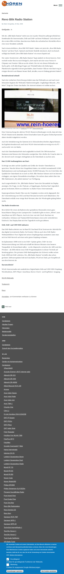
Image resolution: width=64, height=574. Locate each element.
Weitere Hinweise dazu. (37, 128)
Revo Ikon (7, 513)
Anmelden (5, 296)
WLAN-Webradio (8, 278)
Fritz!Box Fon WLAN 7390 (13, 435)
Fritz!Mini (7, 442)
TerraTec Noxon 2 (10, 534)
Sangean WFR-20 (10, 524)
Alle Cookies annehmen (48, 571)
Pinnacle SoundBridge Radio (14, 492)
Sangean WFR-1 (10, 520)
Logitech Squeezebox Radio (14, 464)
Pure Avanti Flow (10, 496)
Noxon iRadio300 (10, 481)
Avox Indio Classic (10, 393)
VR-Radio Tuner (9, 542)
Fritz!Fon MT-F (9, 439)
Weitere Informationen (16, 555)
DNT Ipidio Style (9, 428)
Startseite (5, 13)
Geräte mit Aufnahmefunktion (12, 361)
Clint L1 (6, 411)
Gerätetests (6, 321)
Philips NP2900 (9, 485)
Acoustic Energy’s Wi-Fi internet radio (17, 372)
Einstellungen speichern (15, 571)
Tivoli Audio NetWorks (11, 538)
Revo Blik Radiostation (12, 506)
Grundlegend (15, 559)
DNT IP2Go (8, 421)
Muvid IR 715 (8, 467)
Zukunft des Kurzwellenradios (12, 348)
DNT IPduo (8, 425)
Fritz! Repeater (9, 432)
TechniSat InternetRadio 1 (13, 527)
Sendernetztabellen (9, 335)
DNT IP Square (9, 418)
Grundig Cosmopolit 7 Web (13, 446)
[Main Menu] (57, 5)
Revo (3, 290)
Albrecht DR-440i (10, 379)
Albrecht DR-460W (10, 382)
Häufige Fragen (7, 324)
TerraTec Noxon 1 (10, 531)
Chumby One (8, 407)
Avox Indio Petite (10, 396)
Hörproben (6, 328)
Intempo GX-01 (9, 453)
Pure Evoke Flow (10, 499)
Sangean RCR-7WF (11, 517)
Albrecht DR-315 (10, 375)
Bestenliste (6, 358)
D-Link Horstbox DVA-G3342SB (15, 414)
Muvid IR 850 (8, 474)
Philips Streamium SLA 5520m (14, 488)
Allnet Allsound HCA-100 (12, 386)
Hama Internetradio (10, 449)
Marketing (13, 564)
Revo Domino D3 (10, 510)
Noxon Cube (8, 478)
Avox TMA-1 (8, 403)
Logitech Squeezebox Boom (14, 457)
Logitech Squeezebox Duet (13, 460)
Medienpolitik (6, 331)
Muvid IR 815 (8, 471)
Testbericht (5, 284)
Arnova (6, 389)
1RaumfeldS (8, 368)
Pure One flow (9, 503)
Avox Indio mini (9, 400)
